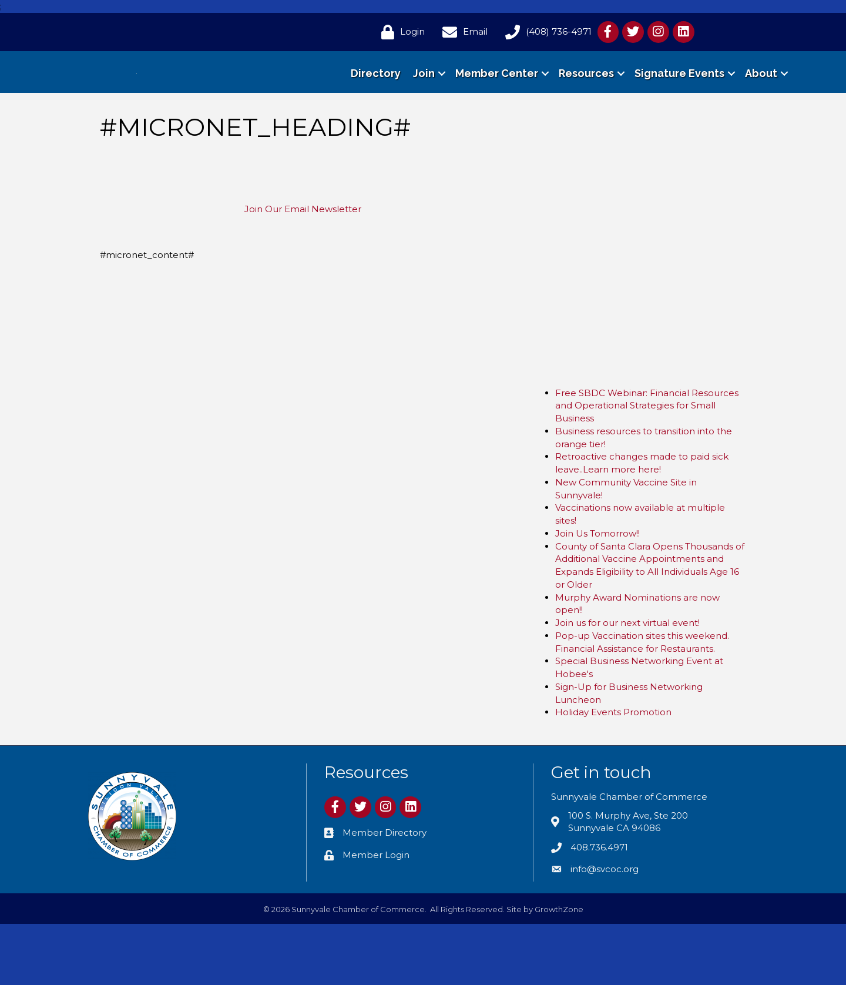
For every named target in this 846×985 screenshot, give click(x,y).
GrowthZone (559, 970)
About (761, 104)
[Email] (462, 32)
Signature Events (679, 104)
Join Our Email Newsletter (302, 270)
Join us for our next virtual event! (627, 683)
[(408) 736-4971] (545, 32)
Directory (376, 104)
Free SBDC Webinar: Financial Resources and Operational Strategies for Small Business (646, 466)
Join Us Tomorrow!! (597, 594)
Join (424, 104)
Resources (586, 104)
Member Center (496, 104)
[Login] (400, 32)
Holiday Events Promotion (613, 773)
